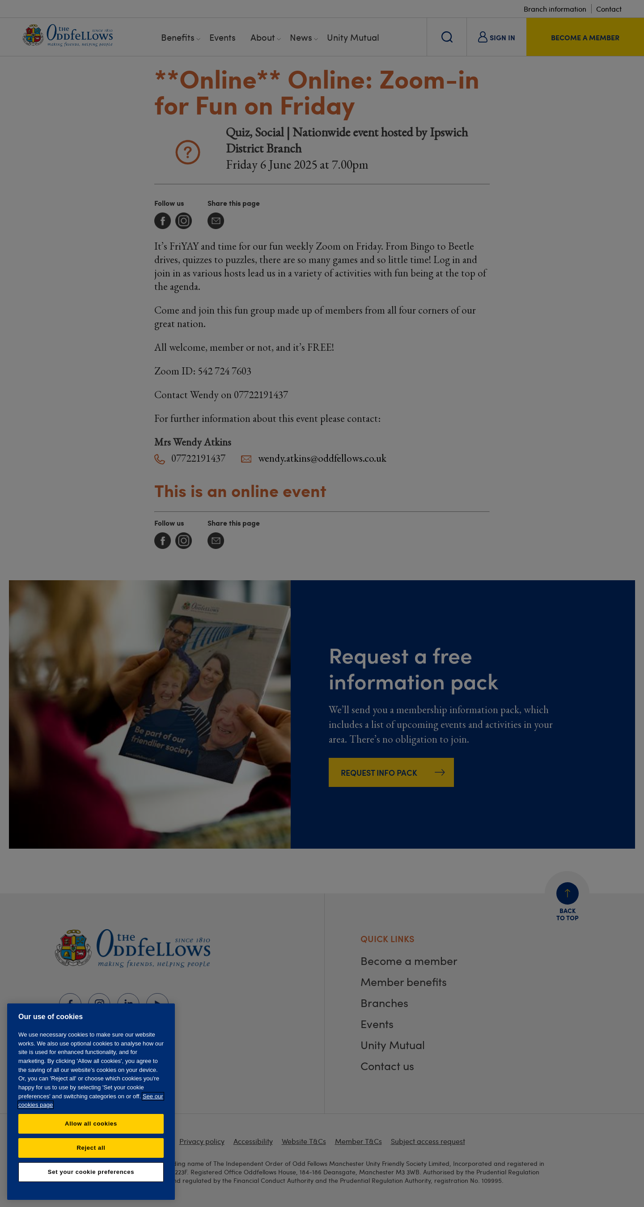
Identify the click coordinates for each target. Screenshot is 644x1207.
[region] (91, 1101)
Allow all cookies (91, 1123)
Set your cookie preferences (91, 1172)
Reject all (90, 1147)
